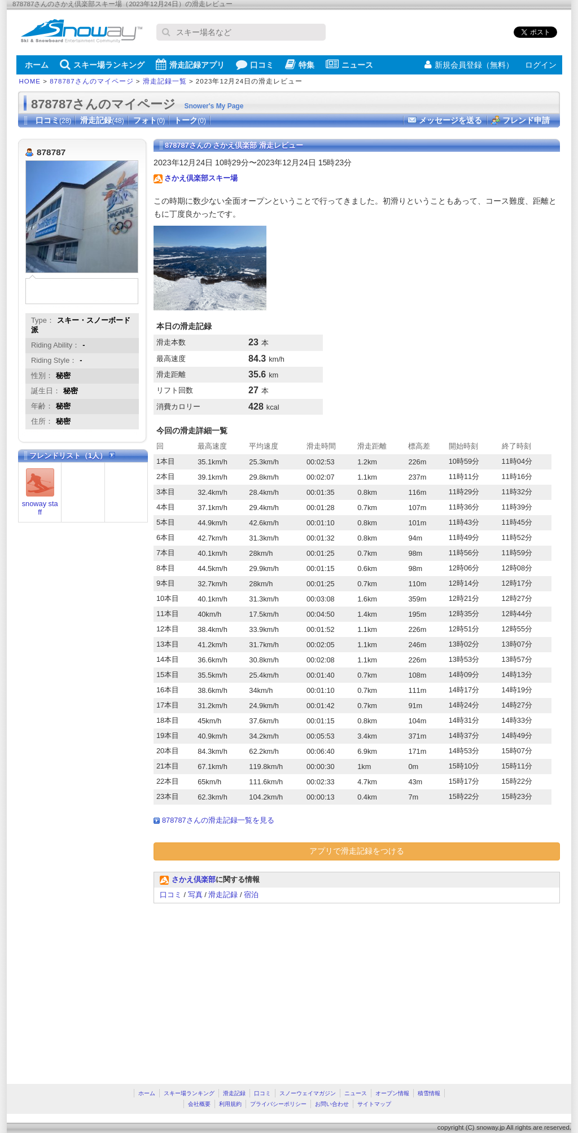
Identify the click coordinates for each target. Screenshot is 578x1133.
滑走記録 (102, 120)
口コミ (255, 64)
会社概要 (199, 1104)
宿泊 (251, 894)
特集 (299, 64)
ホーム (37, 64)
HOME (30, 81)
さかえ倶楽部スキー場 (201, 178)
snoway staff (40, 507)
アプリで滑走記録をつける (356, 850)
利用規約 (230, 1104)
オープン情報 (392, 1093)
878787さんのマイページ (91, 81)
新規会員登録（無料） (469, 64)
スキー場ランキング (102, 64)
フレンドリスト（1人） (72, 455)
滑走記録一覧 (165, 81)
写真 (195, 894)
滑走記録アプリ (190, 64)
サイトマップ (374, 1104)
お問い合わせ (332, 1104)
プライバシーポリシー (278, 1104)
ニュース (349, 64)
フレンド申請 (526, 120)
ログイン (541, 64)
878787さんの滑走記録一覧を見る (218, 820)
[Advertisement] (248, 988)
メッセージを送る (450, 120)
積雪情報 (429, 1093)
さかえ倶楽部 (194, 879)
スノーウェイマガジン (307, 1093)
